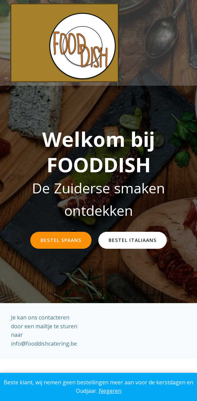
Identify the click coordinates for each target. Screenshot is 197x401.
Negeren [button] (110, 391)
